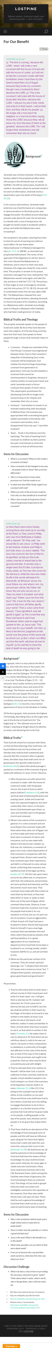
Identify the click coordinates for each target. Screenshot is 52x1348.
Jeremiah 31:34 (18, 1149)
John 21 (17, 703)
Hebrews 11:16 (23, 1088)
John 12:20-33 (13, 523)
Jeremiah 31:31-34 (15, 59)
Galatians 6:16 (32, 792)
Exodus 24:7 (16, 874)
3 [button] (19, 657)
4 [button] (21, 737)
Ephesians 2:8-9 (15, 1328)
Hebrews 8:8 (10, 766)
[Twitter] (3, 672)
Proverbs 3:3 (23, 1033)
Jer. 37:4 (12, 251)
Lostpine (26, 9)
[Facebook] (3, 666)
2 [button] (41, 155)
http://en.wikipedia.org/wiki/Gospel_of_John (27, 1299)
